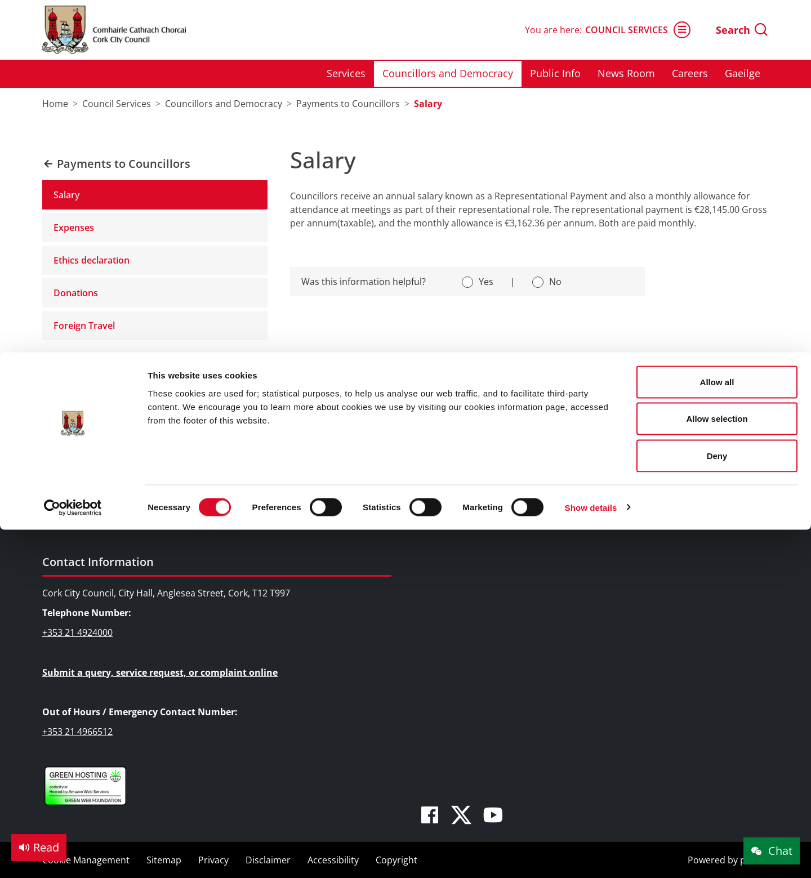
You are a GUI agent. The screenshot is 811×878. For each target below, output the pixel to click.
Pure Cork (643, 456)
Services (73, 423)
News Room (81, 472)
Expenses (74, 227)
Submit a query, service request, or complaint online (160, 672)
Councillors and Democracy (114, 440)
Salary (66, 195)
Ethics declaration (92, 260)
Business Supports (473, 423)
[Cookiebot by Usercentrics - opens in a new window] (73, 155)
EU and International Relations (498, 456)
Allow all (717, 29)
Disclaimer (268, 860)
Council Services (87, 392)
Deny (717, 103)
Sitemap (163, 860)
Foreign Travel (84, 325)
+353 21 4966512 (77, 731)
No (555, 281)
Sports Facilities (277, 472)
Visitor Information (284, 489)
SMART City (456, 472)
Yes (486, 281)
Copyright (396, 860)
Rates (445, 440)
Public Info (78, 456)
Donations (76, 293)
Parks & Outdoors (282, 456)
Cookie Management (86, 860)
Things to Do (265, 392)
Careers (72, 489)
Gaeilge (71, 506)
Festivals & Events (282, 440)
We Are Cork (648, 423)
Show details (591, 155)
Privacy (213, 860)
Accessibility (333, 860)
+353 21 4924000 (77, 632)
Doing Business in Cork (482, 392)
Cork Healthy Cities (662, 489)
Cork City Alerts (654, 506)
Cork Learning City (660, 472)
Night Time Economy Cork (488, 489)
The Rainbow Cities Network (681, 522)
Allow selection (716, 67)
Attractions (268, 423)
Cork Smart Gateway (665, 440)
